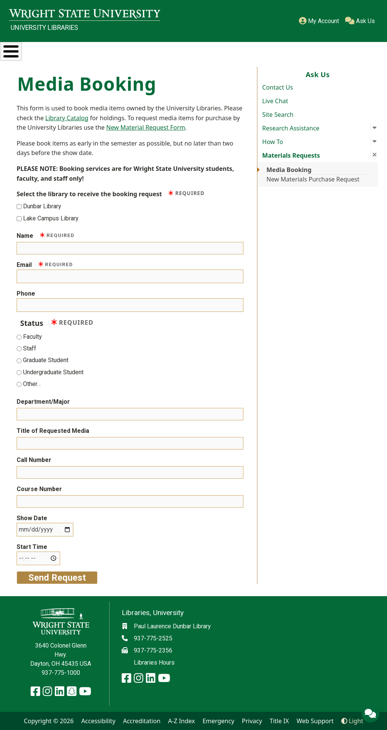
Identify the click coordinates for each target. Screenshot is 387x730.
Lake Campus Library (51, 218)
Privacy (252, 721)
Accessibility (98, 721)
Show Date (32, 518)
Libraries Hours (154, 662)
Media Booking (288, 170)
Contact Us (277, 87)
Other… (32, 383)
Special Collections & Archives (232, 50)
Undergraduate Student (53, 372)
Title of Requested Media (53, 430)
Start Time (32, 546)
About (355, 50)
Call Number (34, 459)
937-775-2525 (153, 638)
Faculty (32, 336)
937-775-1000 (61, 672)
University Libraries (44, 27)
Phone (26, 293)
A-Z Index (181, 721)
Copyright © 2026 (49, 721)
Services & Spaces (138, 50)
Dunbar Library (42, 206)
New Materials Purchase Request (312, 179)
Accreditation (141, 721)
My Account (319, 21)
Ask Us (360, 21)
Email (45, 264)
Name (45, 235)
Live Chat (275, 101)
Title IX (279, 721)
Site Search (278, 114)
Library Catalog (66, 118)
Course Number (39, 489)
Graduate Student (45, 360)
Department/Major (43, 401)
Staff (29, 348)
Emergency (218, 721)
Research (65, 50)
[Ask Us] (370, 713)
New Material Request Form (145, 127)
